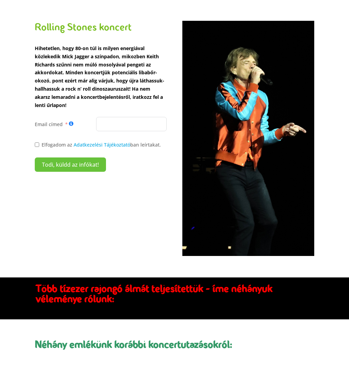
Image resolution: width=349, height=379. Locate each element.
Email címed (49, 124)
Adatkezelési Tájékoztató (102, 144)
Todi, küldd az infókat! (70, 164)
